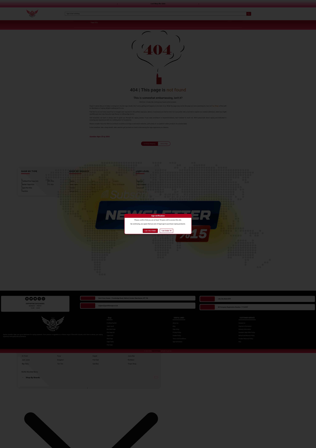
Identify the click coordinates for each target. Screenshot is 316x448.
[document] (158, 224)
